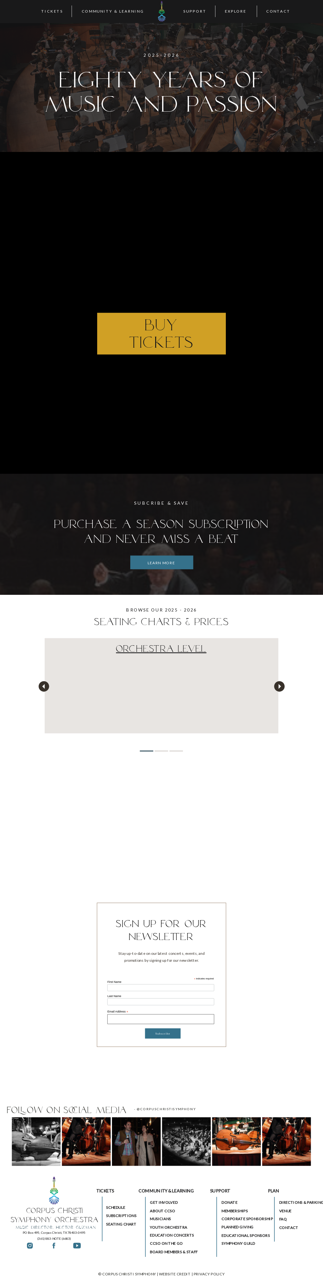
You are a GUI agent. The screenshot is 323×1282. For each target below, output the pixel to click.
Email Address (117, 1011)
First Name (114, 981)
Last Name (114, 996)
